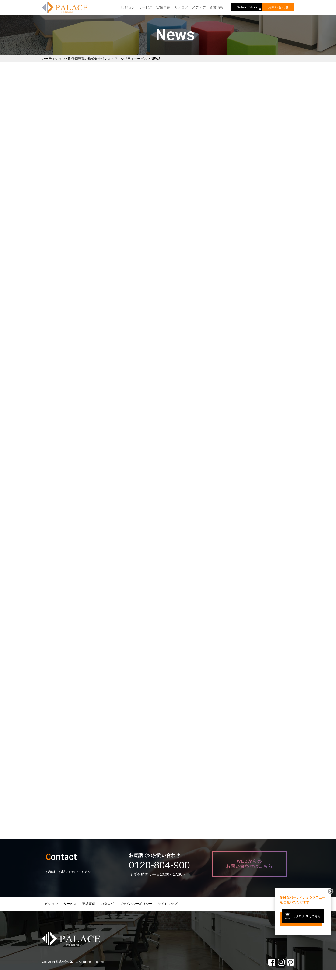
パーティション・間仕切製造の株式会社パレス (76, 58)
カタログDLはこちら (307, 916)
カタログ (181, 7)
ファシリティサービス (130, 58)
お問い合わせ (278, 7)
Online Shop (246, 7)
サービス (146, 7)
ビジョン (128, 7)
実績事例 (163, 7)
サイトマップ (167, 904)
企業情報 (217, 7)
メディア (199, 7)
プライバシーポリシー (135, 904)
